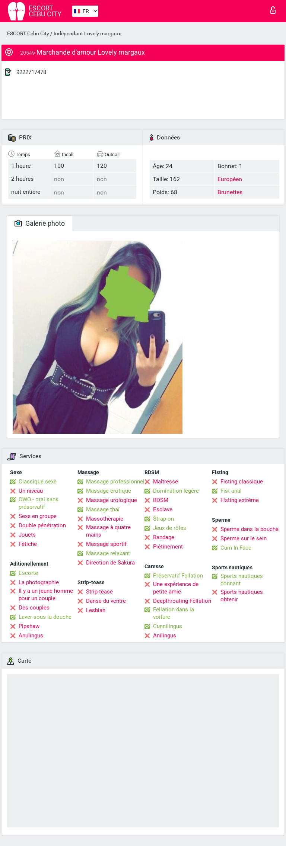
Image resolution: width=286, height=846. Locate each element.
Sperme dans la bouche (249, 529)
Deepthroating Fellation (182, 601)
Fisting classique (241, 481)
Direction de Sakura (110, 562)
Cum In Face (235, 547)
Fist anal (231, 491)
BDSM (160, 500)
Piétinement (168, 546)
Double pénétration (42, 525)
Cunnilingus (167, 626)
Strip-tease (99, 591)
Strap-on (163, 518)
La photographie (39, 582)
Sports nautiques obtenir (241, 596)
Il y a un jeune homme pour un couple (46, 595)
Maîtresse (165, 481)
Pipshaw (29, 626)
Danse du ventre (106, 601)
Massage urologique (111, 500)
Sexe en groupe (38, 516)
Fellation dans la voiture (173, 613)
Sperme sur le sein (243, 538)
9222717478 (31, 72)
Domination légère (176, 491)
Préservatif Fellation (178, 575)
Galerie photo (40, 223)
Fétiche (28, 544)
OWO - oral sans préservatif (38, 503)
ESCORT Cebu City (28, 33)
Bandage (163, 537)
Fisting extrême (239, 500)
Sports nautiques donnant (241, 580)
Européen (229, 179)
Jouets (27, 534)
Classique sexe (38, 481)
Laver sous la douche (45, 617)
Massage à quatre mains (108, 531)
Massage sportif (106, 544)
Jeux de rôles (169, 528)
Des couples (34, 607)
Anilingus (164, 635)
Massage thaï (103, 509)
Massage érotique (108, 491)
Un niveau (31, 491)
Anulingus (31, 635)
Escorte (28, 573)
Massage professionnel (115, 481)
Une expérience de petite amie (175, 588)
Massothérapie (104, 518)
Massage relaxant (108, 553)
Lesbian (95, 610)
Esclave (162, 509)
